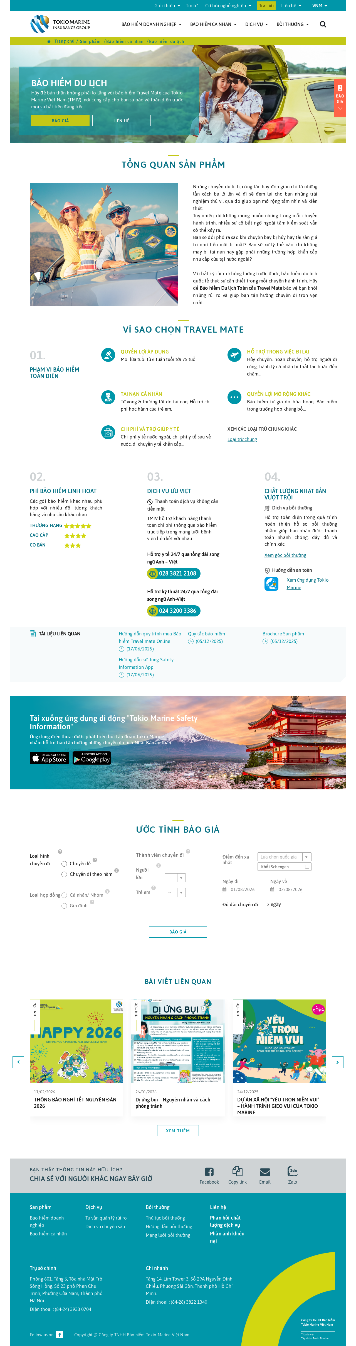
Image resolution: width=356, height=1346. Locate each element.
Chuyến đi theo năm (91, 873)
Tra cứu (266, 5)
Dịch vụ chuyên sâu (105, 1226)
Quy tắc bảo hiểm (220, 638)
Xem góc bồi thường (285, 555)
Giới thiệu (167, 5)
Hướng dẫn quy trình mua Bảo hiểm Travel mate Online (150, 642)
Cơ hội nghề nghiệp (228, 5)
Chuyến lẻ (80, 863)
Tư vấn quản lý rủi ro (106, 1218)
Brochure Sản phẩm (294, 638)
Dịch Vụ (256, 24)
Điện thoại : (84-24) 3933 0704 (60, 1309)
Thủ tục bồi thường (165, 1218)
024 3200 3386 (177, 611)
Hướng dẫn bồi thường (169, 1226)
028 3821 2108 (177, 573)
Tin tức (193, 5)
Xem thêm (178, 1130)
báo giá (177, 932)
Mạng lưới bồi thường (168, 1235)
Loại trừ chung (242, 439)
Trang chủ (61, 41)
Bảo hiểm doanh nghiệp (151, 24)
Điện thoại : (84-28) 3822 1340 (176, 1302)
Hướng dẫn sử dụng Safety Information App (150, 668)
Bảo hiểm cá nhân (213, 24)
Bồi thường (293, 24)
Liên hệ (291, 5)
